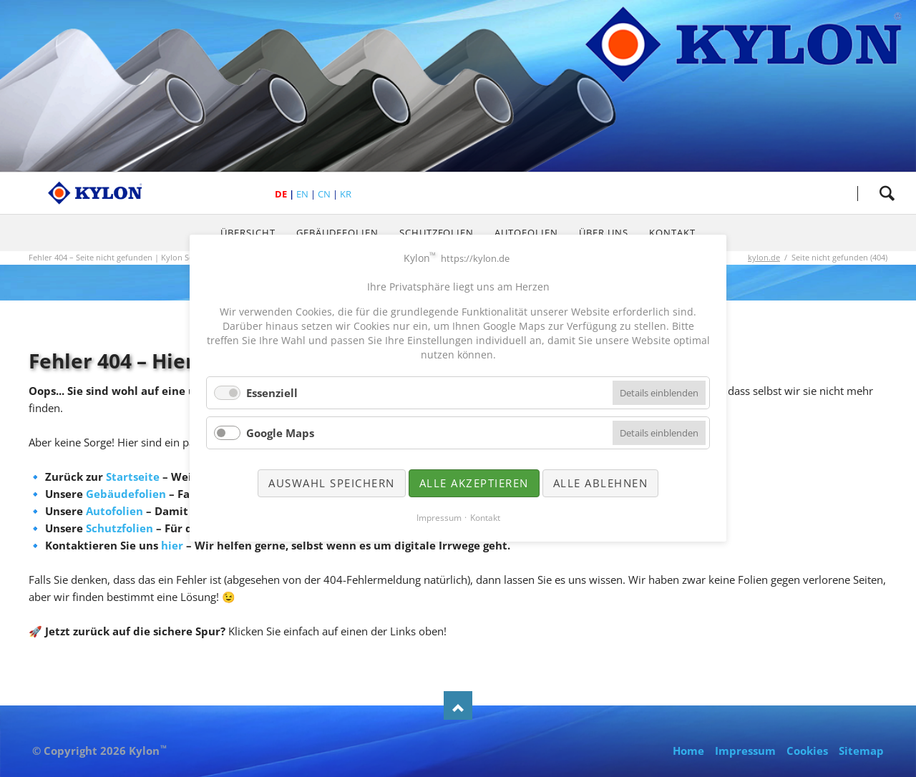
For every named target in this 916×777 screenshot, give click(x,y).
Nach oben (458, 705)
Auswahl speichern (331, 483)
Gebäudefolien (337, 232)
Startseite (133, 476)
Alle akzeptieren (474, 483)
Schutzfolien (436, 232)
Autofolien (526, 232)
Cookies (807, 750)
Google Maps (280, 433)
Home (688, 750)
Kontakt (672, 232)
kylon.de (764, 257)
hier (172, 545)
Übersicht (248, 232)
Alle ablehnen (600, 483)
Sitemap (861, 750)
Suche (886, 193)
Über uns (603, 232)
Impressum (745, 750)
